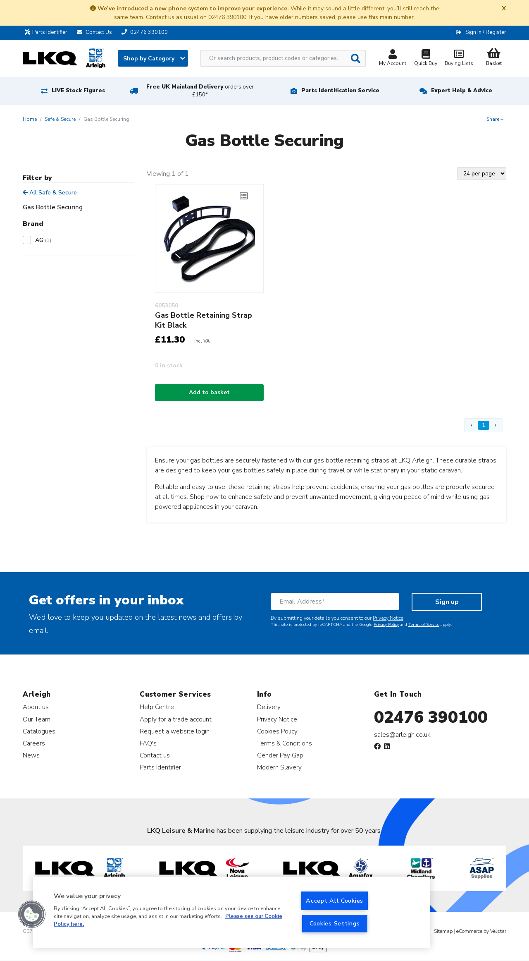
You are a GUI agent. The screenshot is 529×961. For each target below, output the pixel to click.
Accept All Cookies (334, 900)
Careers (34, 743)
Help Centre (157, 706)
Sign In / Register (485, 32)
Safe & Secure (60, 119)
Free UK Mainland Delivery (200, 90)
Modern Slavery (279, 767)
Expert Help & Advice (461, 90)
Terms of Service (423, 625)
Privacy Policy (386, 625)
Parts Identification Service (340, 90)
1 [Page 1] (483, 425)
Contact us (155, 755)
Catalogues (39, 731)
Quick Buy (425, 58)
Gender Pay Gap (280, 755)
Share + (494, 119)
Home (30, 119)
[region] (231, 912)
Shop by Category (154, 58)
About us (36, 706)
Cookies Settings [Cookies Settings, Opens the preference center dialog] (335, 923)
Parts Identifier (48, 32)
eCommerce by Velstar (481, 931)
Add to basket (209, 392)
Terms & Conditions (284, 743)
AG (43, 240)
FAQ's (148, 743)
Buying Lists (458, 58)
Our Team (36, 719)
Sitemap (443, 931)
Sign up (447, 601)
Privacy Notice (388, 618)
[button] (32, 914)
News (31, 755)
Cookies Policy (277, 731)
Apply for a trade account (176, 719)
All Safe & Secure (50, 193)
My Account (392, 58)
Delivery (269, 706)
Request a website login (175, 731)
